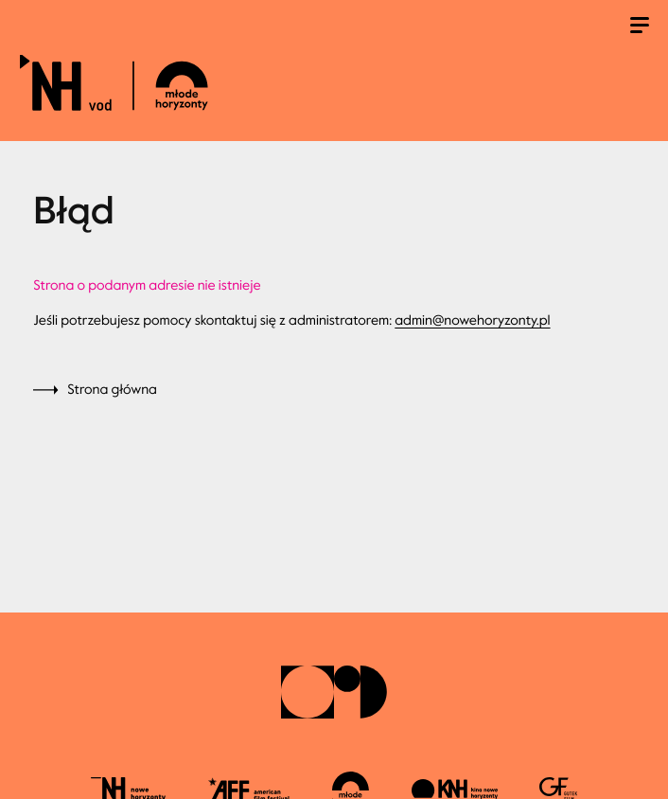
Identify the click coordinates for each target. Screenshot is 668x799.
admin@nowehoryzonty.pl (472, 320)
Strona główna (112, 390)
